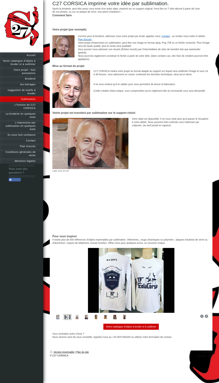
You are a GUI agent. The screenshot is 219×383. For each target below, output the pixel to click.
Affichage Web (204, 355)
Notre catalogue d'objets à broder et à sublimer (131, 326)
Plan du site (82, 352)
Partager (14, 180)
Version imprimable (62, 352)
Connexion (206, 352)
